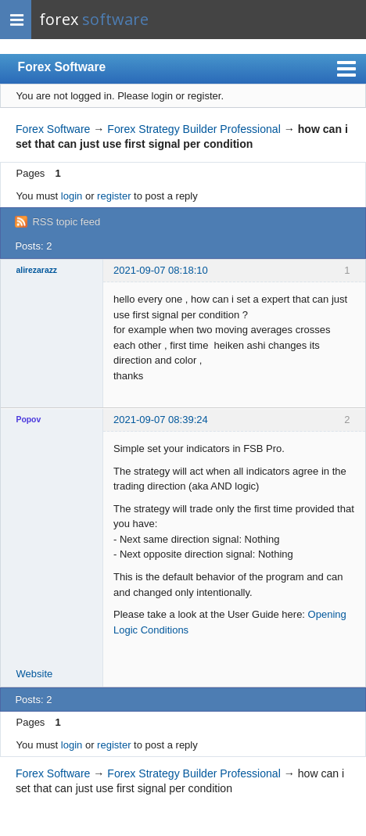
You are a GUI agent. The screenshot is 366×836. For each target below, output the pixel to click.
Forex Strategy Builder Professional (193, 129)
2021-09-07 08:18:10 (160, 270)
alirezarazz (37, 270)
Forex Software (62, 67)
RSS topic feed (66, 222)
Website (34, 674)
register (114, 196)
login (71, 196)
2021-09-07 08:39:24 (160, 419)
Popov (28, 419)
